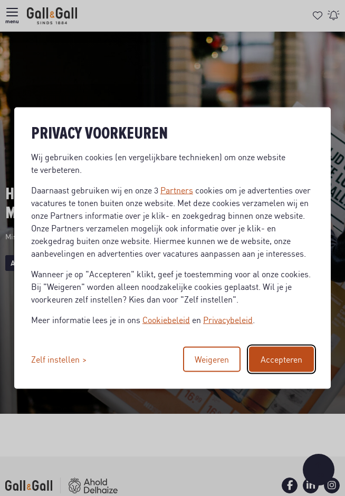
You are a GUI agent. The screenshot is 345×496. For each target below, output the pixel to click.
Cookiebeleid (166, 320)
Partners (176, 190)
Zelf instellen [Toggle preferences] (55, 359)
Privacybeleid (228, 320)
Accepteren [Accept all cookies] (281, 359)
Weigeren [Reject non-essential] (212, 359)
